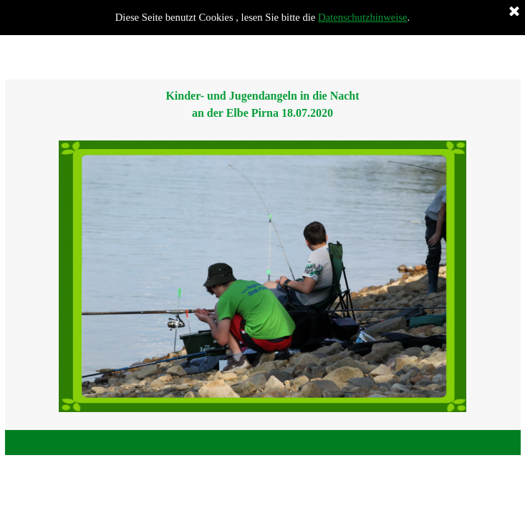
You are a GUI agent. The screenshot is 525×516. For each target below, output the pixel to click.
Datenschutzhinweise (363, 17)
